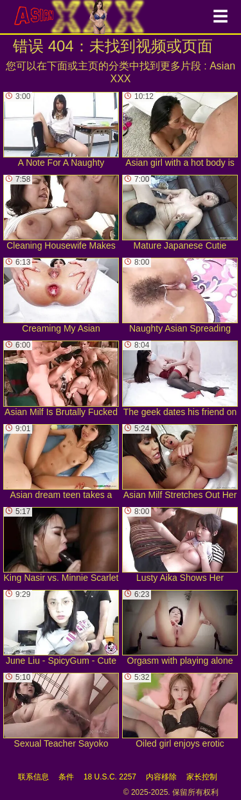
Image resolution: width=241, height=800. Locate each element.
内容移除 (161, 776)
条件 (66, 776)
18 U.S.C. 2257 (110, 776)
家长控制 (201, 776)
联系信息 (33, 776)
